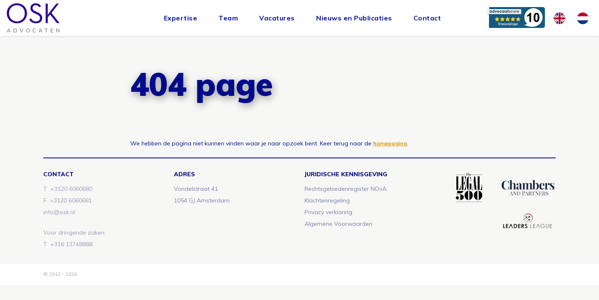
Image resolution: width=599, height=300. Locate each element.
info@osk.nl (59, 212)
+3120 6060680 (71, 188)
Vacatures (277, 18)
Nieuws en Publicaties (354, 18)
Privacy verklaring (328, 212)
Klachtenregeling (327, 200)
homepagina (390, 143)
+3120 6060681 (71, 200)
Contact (427, 18)
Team (228, 18)
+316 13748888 (71, 244)
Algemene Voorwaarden (338, 224)
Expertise (181, 18)
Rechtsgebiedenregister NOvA (345, 188)
